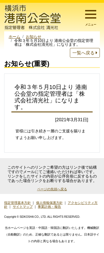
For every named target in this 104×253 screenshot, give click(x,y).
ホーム (14, 37)
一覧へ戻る (84, 52)
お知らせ (33, 37)
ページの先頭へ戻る (52, 189)
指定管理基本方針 (17, 203)
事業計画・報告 (49, 207)
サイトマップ (23, 207)
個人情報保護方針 (49, 203)
